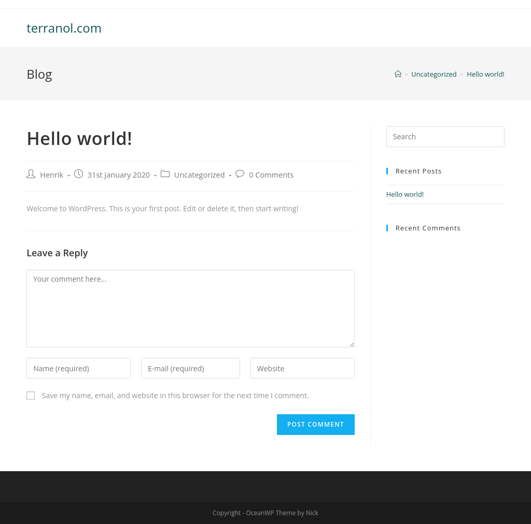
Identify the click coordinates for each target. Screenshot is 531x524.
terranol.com (64, 27)
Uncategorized (199, 175)
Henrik (51, 175)
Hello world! (405, 194)
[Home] (398, 74)
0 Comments (271, 175)
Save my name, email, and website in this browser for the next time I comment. (175, 395)
